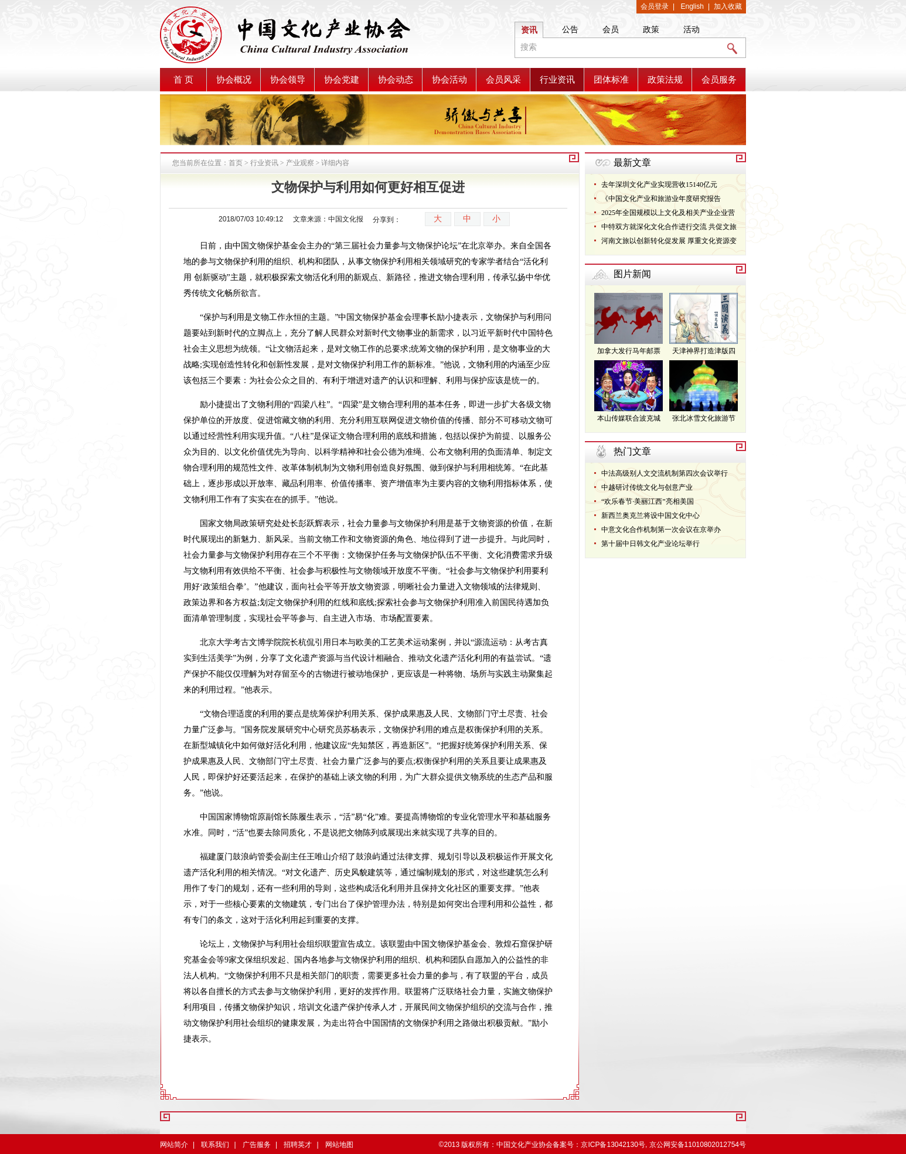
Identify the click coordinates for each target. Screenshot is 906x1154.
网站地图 (339, 1145)
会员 (610, 29)
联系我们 (215, 1145)
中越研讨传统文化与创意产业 (647, 487)
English (692, 6)
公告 (570, 29)
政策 (651, 29)
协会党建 (341, 79)
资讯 (529, 30)
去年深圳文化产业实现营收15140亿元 (659, 184)
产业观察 (300, 163)
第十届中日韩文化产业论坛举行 (650, 544)
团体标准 (611, 79)
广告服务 (257, 1145)
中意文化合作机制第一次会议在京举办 (661, 529)
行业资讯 (557, 79)
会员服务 (719, 79)
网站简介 (174, 1145)
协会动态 (395, 79)
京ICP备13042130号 (613, 1145)
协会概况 (233, 79)
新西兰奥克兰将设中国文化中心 (650, 515)
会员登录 (655, 6)
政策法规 (665, 79)
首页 (236, 163)
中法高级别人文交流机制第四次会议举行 (664, 473)
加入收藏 (728, 6)
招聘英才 (298, 1145)
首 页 (183, 79)
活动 (691, 29)
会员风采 (503, 79)
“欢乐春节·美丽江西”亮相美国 (647, 501)
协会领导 (287, 79)
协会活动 (449, 79)
